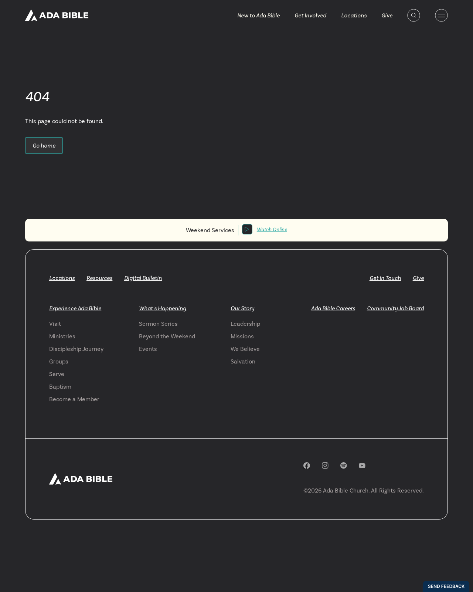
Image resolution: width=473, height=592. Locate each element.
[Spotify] (343, 465)
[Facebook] (306, 465)
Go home (44, 145)
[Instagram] (325, 465)
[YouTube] (362, 465)
